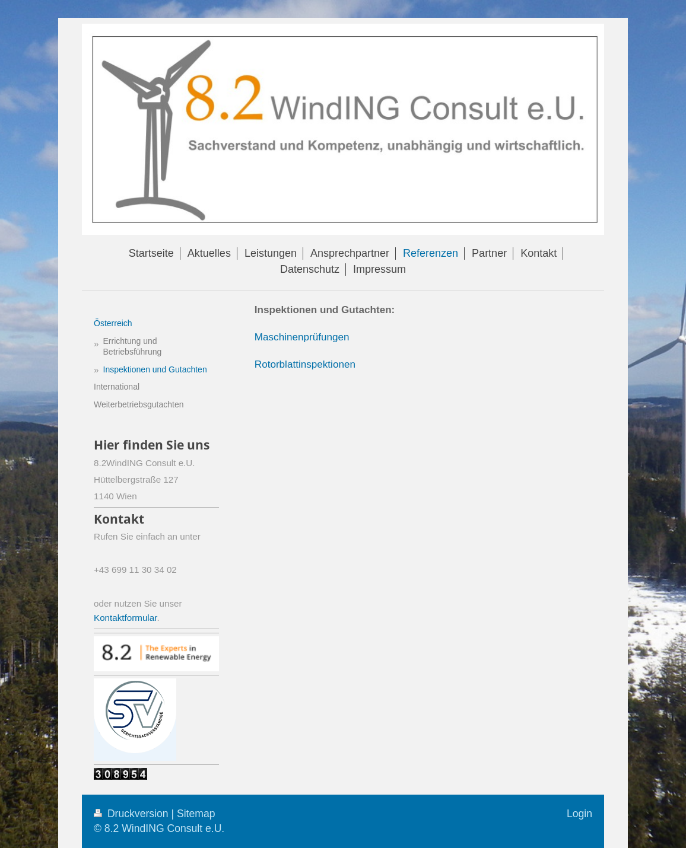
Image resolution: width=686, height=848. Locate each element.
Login (579, 814)
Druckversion (132, 814)
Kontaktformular (125, 618)
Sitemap (196, 814)
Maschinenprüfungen (302, 337)
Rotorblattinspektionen (305, 364)
